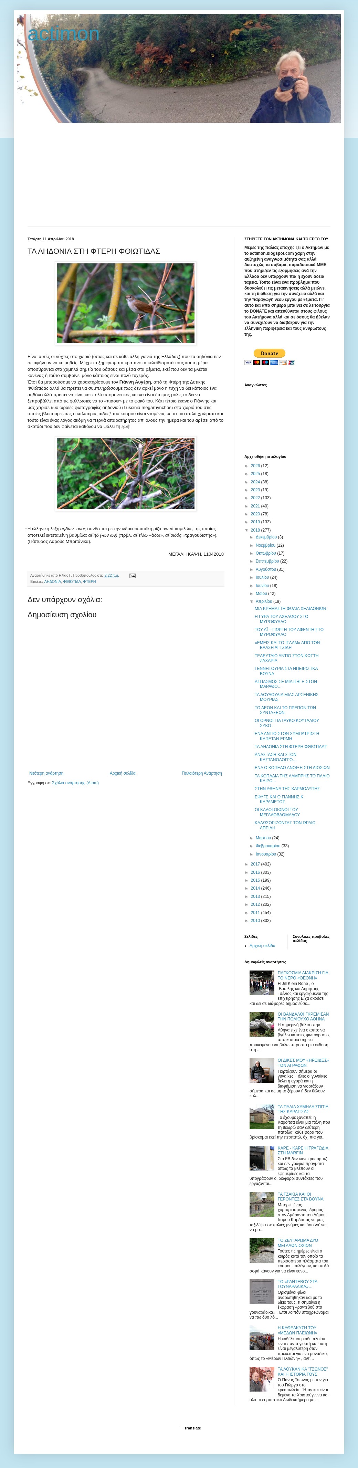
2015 (256, 880)
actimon (64, 33)
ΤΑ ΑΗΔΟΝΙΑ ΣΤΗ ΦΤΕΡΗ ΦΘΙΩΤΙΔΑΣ (291, 746)
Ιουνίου (263, 585)
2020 (256, 514)
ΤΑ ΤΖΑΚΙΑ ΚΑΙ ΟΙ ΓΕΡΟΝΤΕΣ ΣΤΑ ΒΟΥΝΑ (301, 1197)
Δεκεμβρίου (267, 537)
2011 (256, 912)
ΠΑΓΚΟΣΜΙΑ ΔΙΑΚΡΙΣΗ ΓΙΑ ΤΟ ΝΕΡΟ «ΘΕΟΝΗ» (303, 975)
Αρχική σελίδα (123, 773)
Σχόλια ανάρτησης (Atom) (75, 782)
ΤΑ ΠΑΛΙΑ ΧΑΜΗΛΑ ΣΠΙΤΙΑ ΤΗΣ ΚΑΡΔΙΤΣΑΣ (303, 1109)
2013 (256, 896)
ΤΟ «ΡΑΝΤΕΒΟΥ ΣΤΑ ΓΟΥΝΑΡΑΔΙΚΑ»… (297, 1284)
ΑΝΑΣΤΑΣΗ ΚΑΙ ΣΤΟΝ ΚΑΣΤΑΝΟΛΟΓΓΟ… (276, 757)
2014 (256, 888)
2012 (256, 904)
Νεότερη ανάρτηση (46, 773)
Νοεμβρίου (266, 545)
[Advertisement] (179, 174)
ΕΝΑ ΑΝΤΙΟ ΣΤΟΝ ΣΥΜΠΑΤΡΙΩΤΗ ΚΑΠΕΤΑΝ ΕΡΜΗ (287, 736)
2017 (256, 864)
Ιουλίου (263, 577)
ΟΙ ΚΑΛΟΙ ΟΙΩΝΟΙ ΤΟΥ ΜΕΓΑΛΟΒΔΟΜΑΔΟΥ (277, 812)
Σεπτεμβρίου (268, 561)
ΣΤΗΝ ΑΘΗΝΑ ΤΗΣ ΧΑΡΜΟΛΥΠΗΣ (287, 788)
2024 (256, 482)
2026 (256, 465)
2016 (256, 872)
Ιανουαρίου (266, 854)
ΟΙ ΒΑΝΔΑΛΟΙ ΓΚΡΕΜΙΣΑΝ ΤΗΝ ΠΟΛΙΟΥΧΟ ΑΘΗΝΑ (303, 1016)
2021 (256, 506)
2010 (256, 920)
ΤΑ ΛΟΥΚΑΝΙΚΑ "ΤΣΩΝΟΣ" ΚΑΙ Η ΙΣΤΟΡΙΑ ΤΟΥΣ (303, 1371)
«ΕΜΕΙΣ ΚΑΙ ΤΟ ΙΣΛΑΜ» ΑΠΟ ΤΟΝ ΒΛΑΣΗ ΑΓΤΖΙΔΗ (287, 645)
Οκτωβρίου (266, 553)
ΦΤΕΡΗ (89, 581)
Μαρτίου (264, 838)
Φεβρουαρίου (269, 845)
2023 (256, 489)
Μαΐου (262, 593)
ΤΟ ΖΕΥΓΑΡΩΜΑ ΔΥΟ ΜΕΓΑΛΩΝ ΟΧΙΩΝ (298, 1243)
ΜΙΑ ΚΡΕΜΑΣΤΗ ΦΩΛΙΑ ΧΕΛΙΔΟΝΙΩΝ (290, 608)
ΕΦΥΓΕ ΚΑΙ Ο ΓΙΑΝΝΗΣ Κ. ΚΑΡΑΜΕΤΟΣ (280, 799)
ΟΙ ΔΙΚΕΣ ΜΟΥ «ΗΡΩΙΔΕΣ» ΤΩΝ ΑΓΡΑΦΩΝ (303, 1063)
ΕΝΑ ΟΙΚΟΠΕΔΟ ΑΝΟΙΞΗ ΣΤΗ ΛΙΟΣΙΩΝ (292, 767)
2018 (256, 530)
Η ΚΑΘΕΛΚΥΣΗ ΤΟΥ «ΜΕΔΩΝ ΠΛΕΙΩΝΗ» (297, 1330)
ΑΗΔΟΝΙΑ (52, 581)
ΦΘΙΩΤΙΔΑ (72, 581)
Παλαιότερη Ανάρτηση (202, 773)
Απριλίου (264, 601)
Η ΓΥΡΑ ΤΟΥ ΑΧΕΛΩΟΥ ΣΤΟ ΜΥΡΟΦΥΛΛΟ (281, 619)
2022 (256, 497)
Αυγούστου (266, 569)
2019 (256, 522)
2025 (256, 473)
